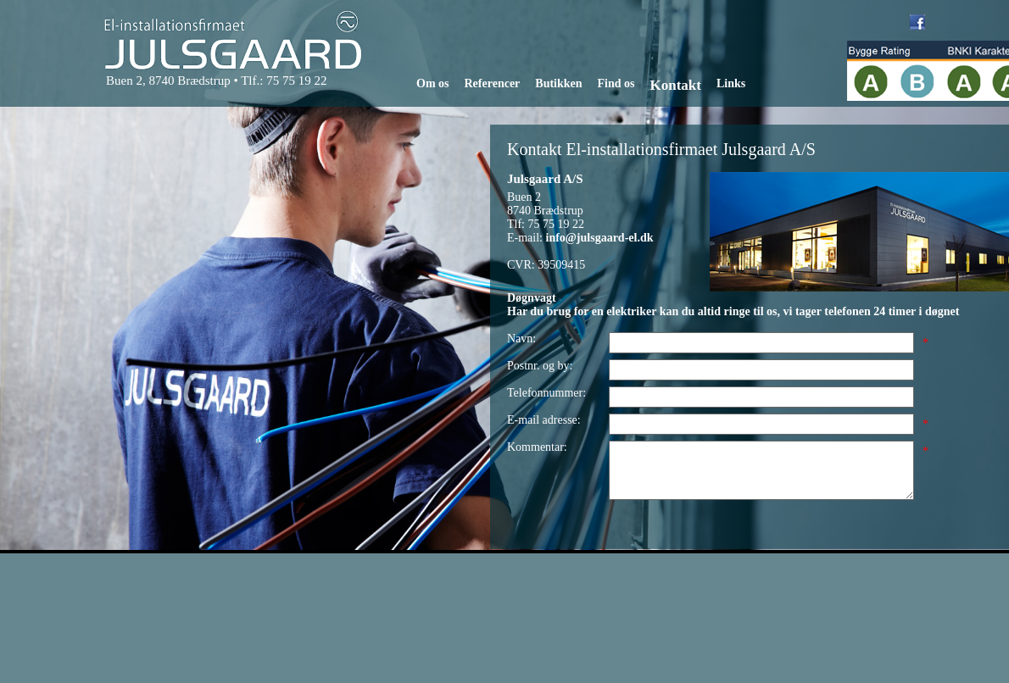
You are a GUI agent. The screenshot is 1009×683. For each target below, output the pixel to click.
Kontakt (675, 85)
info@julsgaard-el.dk (600, 237)
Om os (432, 83)
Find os (616, 83)
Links (730, 83)
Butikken (558, 83)
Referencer (493, 83)
